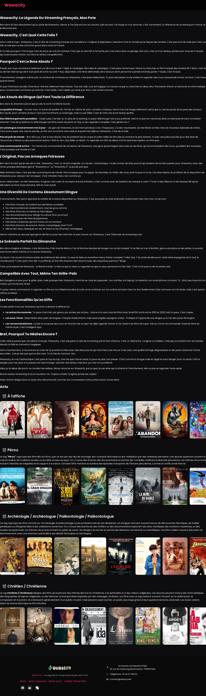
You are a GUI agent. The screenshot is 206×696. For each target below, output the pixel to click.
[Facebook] (22, 687)
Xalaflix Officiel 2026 (75, 681)
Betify (23, 681)
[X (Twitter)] (37, 687)
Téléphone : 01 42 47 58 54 (123, 674)
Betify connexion (37, 681)
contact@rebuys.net (120, 679)
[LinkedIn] (29, 687)
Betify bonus (55, 681)
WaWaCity (37, 675)
